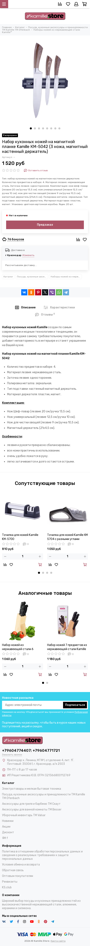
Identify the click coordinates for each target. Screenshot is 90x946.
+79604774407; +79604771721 (31, 750)
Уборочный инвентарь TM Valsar (24, 815)
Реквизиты (9, 881)
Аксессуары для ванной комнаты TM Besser (31, 809)
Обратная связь (13, 870)
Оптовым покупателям (17, 876)
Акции (6, 826)
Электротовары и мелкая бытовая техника (31, 788)
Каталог (8, 276)
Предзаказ (45, 224)
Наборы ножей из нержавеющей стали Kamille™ (66, 276)
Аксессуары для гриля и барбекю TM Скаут (31, 804)
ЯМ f (5, 838)
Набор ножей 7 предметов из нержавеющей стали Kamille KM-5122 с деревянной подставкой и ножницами (67, 647)
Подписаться (75, 705)
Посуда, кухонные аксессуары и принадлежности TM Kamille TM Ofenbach (32, 276)
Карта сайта (58, 940)
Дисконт (8, 832)
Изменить (28, 255)
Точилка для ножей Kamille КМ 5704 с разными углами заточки (67, 537)
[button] (31, 128)
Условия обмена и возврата (21, 864)
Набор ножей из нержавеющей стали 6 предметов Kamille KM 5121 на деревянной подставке (22, 647)
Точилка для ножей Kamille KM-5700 (20, 537)
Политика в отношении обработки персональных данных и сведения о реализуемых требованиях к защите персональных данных (42, 855)
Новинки (7, 821)
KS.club (7, 887)
